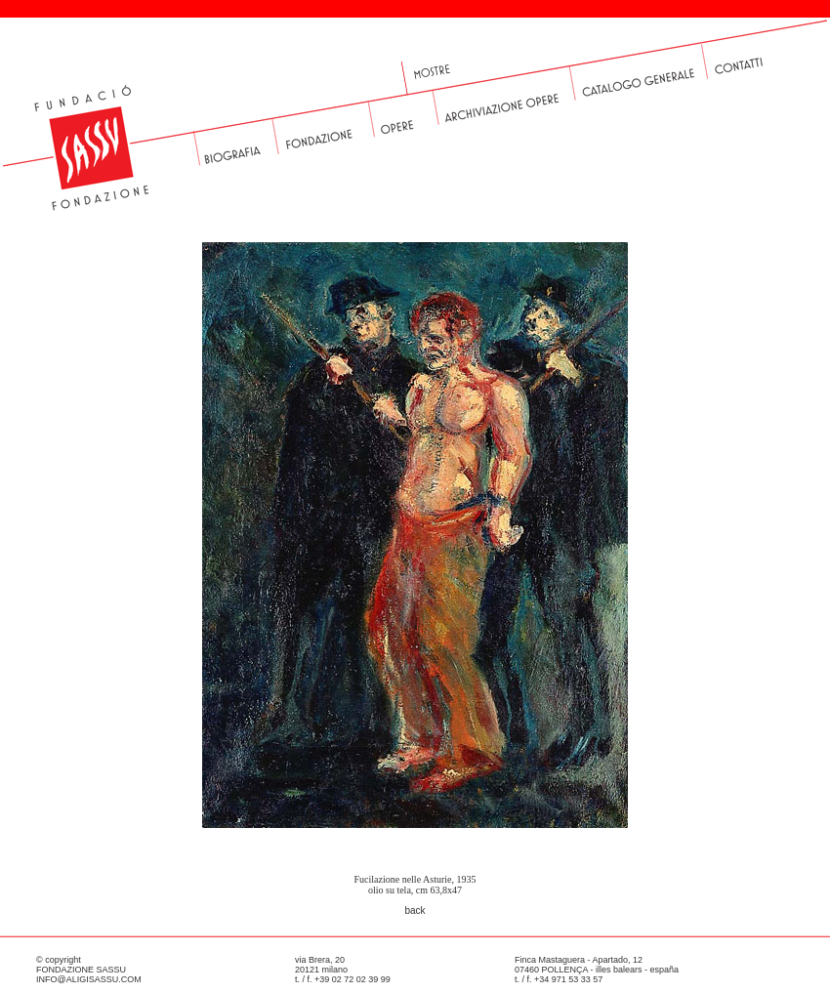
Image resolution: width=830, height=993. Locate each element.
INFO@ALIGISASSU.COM (89, 979)
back (414, 910)
